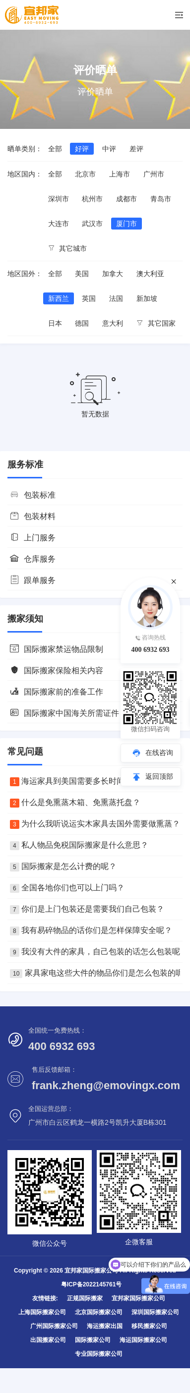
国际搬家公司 (93, 1339)
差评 (136, 149)
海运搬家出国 (105, 1326)
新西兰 (58, 298)
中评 (109, 149)
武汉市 (92, 224)
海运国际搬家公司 (143, 1339)
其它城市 (67, 248)
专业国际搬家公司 (99, 1353)
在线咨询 (159, 752)
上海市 (119, 174)
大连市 (58, 224)
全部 (55, 149)
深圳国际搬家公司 (155, 1312)
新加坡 (146, 298)
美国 (82, 274)
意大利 (112, 323)
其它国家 (156, 323)
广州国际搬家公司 (54, 1326)
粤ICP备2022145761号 (91, 1284)
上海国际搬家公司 (42, 1312)
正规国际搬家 (85, 1298)
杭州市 (92, 199)
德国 (82, 323)
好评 (82, 149)
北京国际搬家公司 (99, 1312)
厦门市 (126, 224)
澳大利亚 (150, 274)
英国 (89, 298)
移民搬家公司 (149, 1326)
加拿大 (112, 274)
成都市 (126, 199)
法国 (116, 298)
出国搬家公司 (48, 1339)
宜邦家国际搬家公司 (138, 1298)
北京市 (85, 174)
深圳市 (58, 199)
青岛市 (160, 199)
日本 (55, 323)
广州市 (153, 174)
